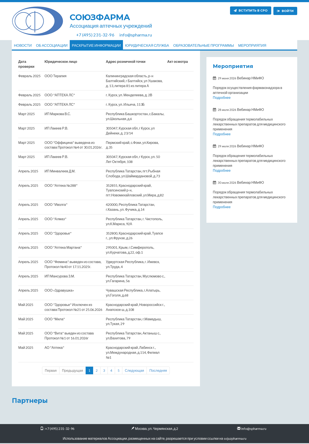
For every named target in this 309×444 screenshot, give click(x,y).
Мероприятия (252, 45)
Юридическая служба (147, 45)
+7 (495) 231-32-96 (59, 429)
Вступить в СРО (251, 10)
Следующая (134, 371)
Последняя (158, 371)
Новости (23, 45)
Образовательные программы (203, 45)
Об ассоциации (52, 45)
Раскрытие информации (96, 45)
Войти (285, 10)
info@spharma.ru (253, 429)
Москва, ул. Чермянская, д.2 (156, 429)
